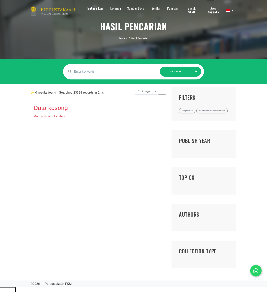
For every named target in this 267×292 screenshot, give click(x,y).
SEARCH (176, 73)
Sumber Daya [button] (135, 8)
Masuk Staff (191, 10)
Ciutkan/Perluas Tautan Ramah (7, 289)
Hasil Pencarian (140, 38)
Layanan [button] (115, 8)
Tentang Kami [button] (95, 8)
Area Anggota (213, 10)
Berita (155, 8)
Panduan (173, 8)
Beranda (123, 38)
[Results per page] (146, 91)
